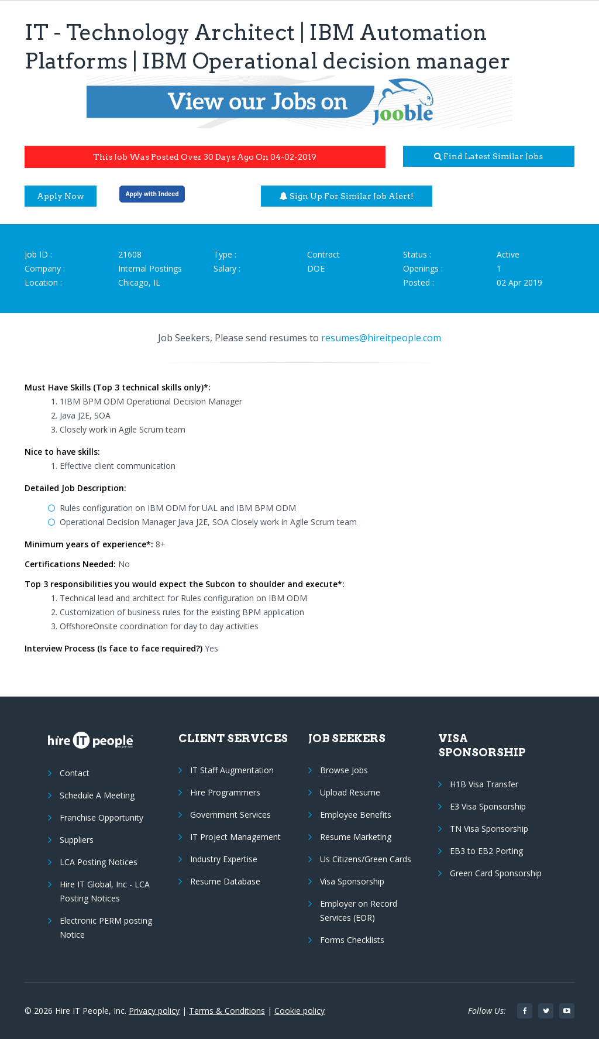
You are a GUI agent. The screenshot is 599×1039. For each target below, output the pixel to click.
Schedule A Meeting (97, 795)
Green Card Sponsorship (496, 873)
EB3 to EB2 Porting (486, 850)
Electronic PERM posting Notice (106, 927)
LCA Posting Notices (98, 861)
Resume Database (225, 881)
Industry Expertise (223, 859)
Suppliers (77, 839)
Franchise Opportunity (101, 817)
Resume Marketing (355, 836)
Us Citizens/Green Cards (365, 859)
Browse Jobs (344, 770)
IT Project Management (235, 836)
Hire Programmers (225, 792)
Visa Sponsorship (352, 881)
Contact (74, 773)
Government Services (230, 814)
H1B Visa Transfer (484, 784)
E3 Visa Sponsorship (488, 806)
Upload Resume (350, 792)
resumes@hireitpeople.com (381, 337)
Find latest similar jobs (488, 156)
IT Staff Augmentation (232, 770)
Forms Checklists (352, 939)
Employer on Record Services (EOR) (358, 910)
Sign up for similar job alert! (347, 196)
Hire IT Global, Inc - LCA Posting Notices (105, 891)
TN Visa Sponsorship (489, 828)
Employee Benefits (355, 814)
